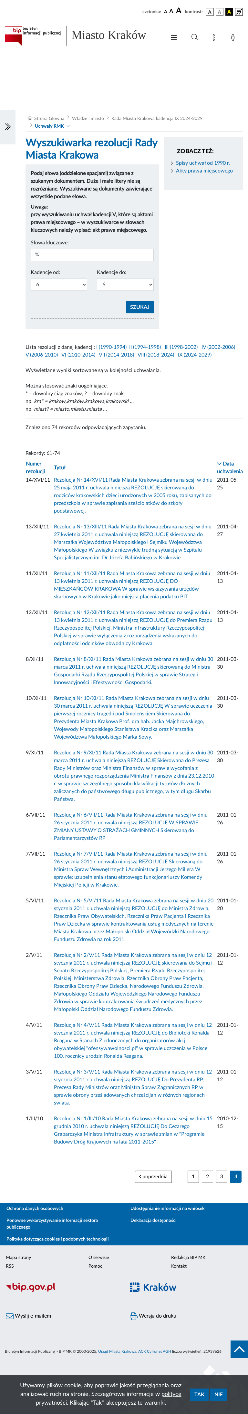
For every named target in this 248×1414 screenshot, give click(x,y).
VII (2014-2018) (116, 355)
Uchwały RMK (49, 126)
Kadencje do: (111, 272)
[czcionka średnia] (171, 11)
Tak (199, 1394)
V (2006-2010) (42, 355)
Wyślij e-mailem (28, 1316)
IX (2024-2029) (195, 355)
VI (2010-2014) (78, 355)
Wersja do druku (153, 1316)
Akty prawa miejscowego (204, 170)
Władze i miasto (88, 118)
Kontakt (179, 1266)
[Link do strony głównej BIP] (82, 36)
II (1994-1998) (145, 347)
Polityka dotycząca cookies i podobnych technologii (57, 1239)
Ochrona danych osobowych (34, 1208)
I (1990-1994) (111, 347)
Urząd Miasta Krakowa (117, 1351)
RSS (10, 1266)
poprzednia (153, 1176)
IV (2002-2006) (218, 347)
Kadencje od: (45, 272)
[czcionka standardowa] (165, 11)
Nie (218, 1394)
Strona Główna (49, 118)
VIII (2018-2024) (156, 355)
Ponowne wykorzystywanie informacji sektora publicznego (52, 1224)
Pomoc (95, 1266)
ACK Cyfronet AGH (154, 1351)
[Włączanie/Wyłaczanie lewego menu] (8, 127)
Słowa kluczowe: (50, 242)
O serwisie (98, 1257)
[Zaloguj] (234, 38)
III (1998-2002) (181, 347)
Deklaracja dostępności (153, 1220)
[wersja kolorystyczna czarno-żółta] (229, 12)
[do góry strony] (239, 1349)
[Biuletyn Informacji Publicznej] (62, 1291)
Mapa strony (18, 1257)
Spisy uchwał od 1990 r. (203, 163)
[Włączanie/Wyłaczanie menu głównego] (174, 38)
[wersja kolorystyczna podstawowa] (210, 12)
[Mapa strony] (215, 38)
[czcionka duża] (179, 11)
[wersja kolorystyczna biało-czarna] (219, 12)
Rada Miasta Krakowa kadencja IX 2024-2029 (156, 118)
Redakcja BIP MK (188, 1257)
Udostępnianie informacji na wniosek (167, 1208)
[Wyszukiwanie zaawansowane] (194, 37)
